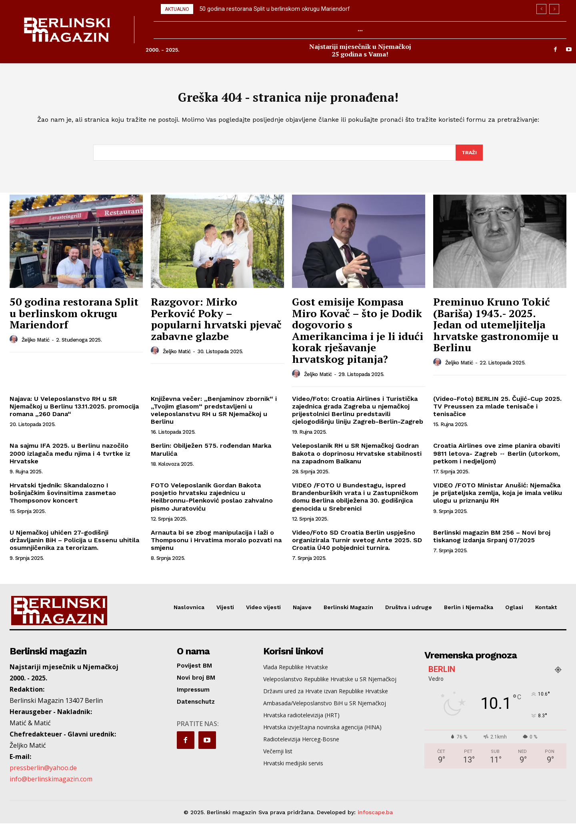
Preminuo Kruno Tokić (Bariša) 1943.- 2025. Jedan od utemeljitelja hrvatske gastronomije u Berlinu (495, 329)
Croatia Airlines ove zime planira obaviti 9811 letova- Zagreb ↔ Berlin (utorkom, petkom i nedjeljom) (496, 458)
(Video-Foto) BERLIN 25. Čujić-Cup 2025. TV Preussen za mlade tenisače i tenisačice (497, 411)
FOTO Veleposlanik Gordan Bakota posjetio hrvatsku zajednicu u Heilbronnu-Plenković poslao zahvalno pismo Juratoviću (212, 502)
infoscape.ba (375, 817)
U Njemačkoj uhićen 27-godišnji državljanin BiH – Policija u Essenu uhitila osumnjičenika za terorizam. (74, 545)
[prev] (541, 9)
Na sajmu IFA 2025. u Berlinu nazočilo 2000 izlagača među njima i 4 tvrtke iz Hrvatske (70, 458)
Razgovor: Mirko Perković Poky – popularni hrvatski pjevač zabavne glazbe (216, 324)
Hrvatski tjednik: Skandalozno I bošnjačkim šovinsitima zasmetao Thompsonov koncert (63, 498)
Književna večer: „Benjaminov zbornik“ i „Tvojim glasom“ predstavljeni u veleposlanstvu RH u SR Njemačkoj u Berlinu (214, 415)
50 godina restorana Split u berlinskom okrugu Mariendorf (274, 8)
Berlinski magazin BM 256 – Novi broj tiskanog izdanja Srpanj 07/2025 (491, 541)
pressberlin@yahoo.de (43, 773)
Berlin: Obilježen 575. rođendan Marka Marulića (211, 455)
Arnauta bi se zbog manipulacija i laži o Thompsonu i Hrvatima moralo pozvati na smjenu (216, 545)
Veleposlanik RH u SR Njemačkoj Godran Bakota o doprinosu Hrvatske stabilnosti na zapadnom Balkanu (357, 458)
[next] (554, 9)
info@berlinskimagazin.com (51, 784)
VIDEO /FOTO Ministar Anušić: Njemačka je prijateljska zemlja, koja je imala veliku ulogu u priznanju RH (497, 498)
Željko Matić (36, 345)
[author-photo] (15, 344)
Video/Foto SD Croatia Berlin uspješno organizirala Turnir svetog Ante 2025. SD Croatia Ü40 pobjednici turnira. (357, 545)
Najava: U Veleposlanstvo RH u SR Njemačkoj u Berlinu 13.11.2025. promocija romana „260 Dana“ (74, 411)
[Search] (469, 157)
